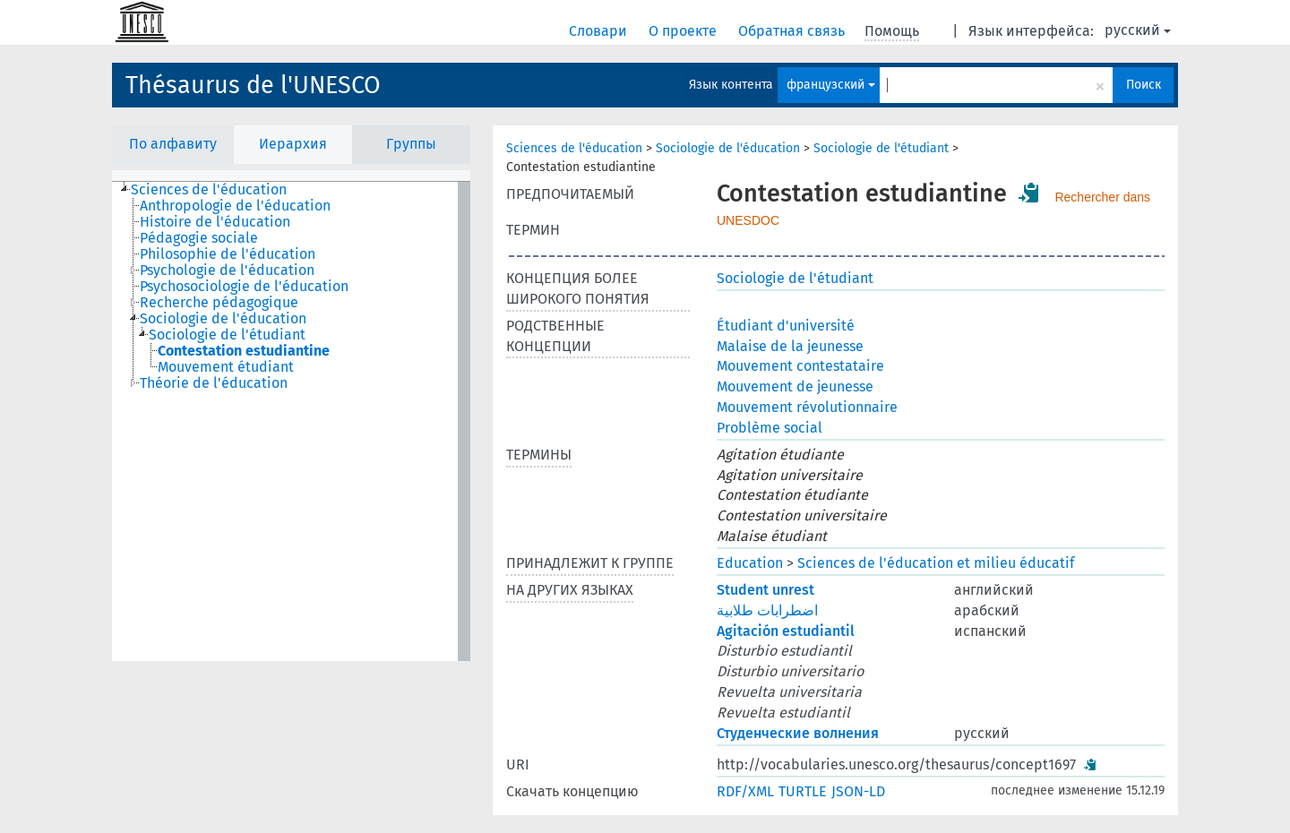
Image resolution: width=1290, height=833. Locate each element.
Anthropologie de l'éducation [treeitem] (235, 206)
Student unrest (765, 589)
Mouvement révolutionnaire (807, 407)
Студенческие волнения (798, 733)
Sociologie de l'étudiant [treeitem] (227, 335)
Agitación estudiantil (786, 631)
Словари (600, 30)
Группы (411, 143)
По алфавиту (173, 143)
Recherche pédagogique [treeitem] (219, 303)
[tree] (291, 421)
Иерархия (293, 143)
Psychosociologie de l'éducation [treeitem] (244, 287)
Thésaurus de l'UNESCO (253, 85)
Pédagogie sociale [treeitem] (199, 238)
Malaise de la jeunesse (790, 346)
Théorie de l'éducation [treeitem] (214, 383)
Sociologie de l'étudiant (881, 148)
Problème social (769, 427)
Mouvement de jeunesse (795, 386)
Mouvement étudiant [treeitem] (226, 367)
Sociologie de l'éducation (728, 148)
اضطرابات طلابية (767, 610)
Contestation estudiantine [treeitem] (244, 351)
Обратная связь (793, 30)
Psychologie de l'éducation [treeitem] (227, 270)
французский (831, 84)
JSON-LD (858, 791)
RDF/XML (745, 791)
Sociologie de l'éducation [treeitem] (223, 319)
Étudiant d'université (786, 325)
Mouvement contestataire (800, 365)
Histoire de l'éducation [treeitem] (215, 222)
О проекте (684, 30)
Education (750, 562)
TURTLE (802, 791)
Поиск (1143, 84)
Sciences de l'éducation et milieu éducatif (935, 562)
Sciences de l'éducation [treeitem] (209, 190)
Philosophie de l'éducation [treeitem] (227, 254)
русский (1138, 30)
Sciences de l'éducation (574, 148)
